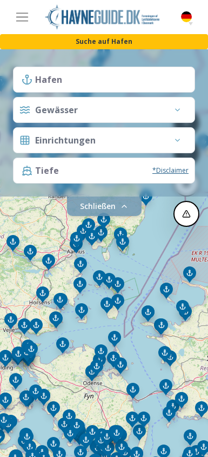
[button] (191, 23)
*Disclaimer (170, 170)
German (186, 17)
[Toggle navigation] (22, 17)
